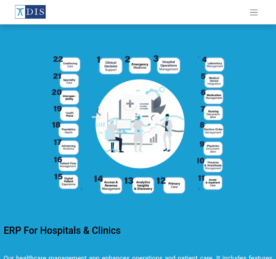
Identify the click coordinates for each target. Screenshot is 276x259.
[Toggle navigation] (254, 12)
